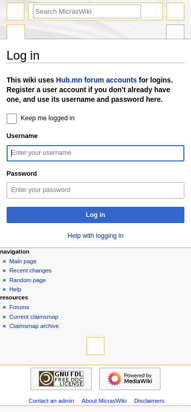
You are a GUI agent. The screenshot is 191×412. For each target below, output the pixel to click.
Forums (19, 307)
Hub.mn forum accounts (96, 80)
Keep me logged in (48, 118)
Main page (23, 261)
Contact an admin (51, 401)
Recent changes (30, 270)
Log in (95, 214)
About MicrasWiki (103, 401)
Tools (175, 33)
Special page (15, 33)
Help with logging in (95, 235)
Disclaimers (149, 401)
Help (15, 289)
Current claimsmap (33, 317)
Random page (27, 280)
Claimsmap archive (34, 326)
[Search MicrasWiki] (87, 11)
